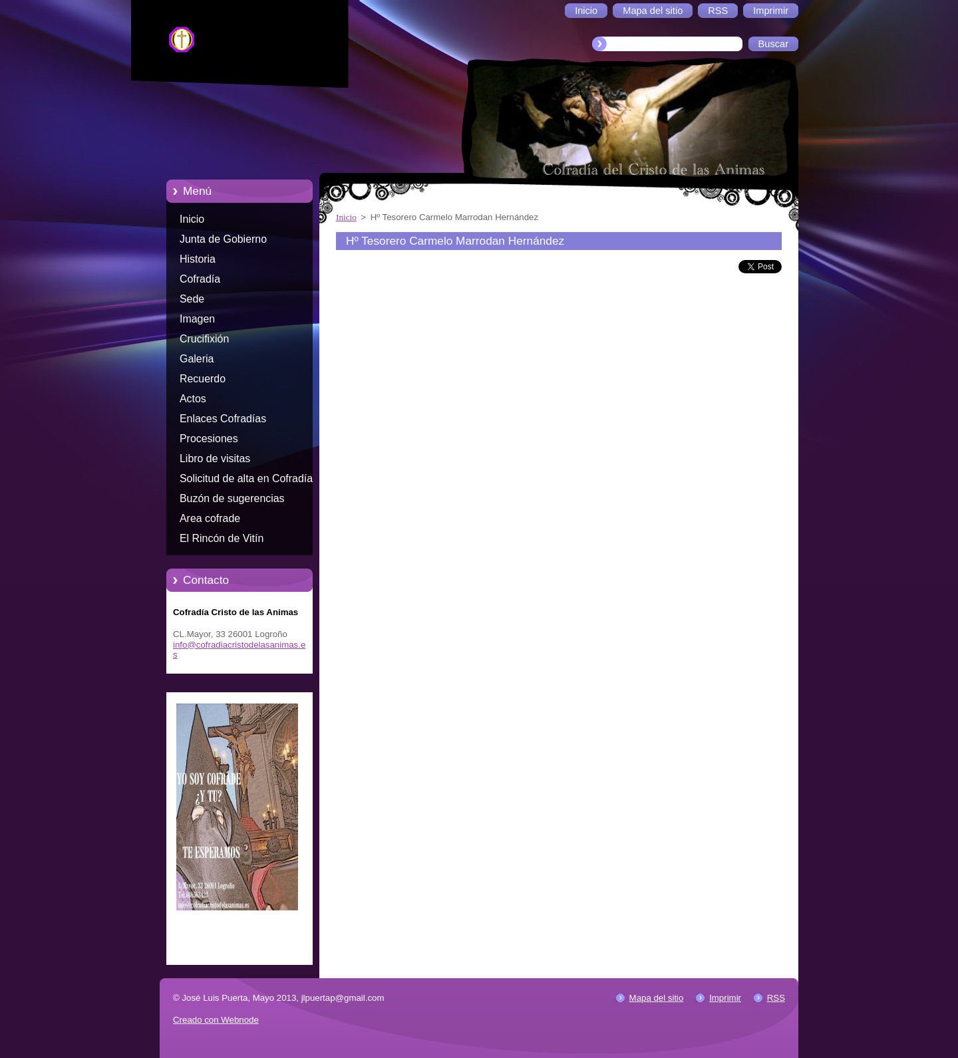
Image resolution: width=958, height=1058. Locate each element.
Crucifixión (204, 338)
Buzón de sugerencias (232, 498)
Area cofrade (210, 518)
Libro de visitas (215, 458)
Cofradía (200, 279)
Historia (198, 259)
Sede (192, 299)
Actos (193, 398)
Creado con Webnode (216, 1020)
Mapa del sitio (656, 998)
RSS (776, 998)
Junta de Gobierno (223, 239)
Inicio (192, 219)
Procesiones (209, 438)
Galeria (197, 358)
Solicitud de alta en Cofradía (246, 478)
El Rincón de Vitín (221, 538)
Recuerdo (203, 378)
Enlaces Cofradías (223, 418)
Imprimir (725, 998)
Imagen (197, 319)
